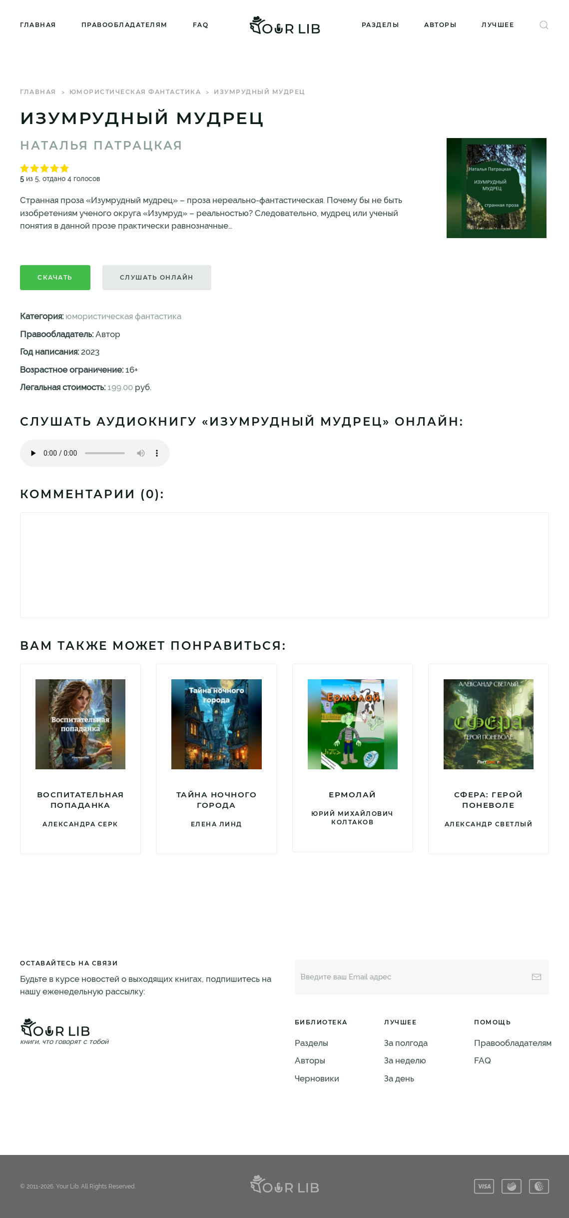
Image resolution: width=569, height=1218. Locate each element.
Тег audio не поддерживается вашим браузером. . (95, 453)
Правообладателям (124, 25)
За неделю (405, 1060)
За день (399, 1078)
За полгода (406, 1043)
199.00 (120, 387)
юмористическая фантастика (135, 92)
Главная (38, 25)
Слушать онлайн (157, 277)
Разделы (381, 25)
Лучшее (498, 25)
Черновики (317, 1078)
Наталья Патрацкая (101, 146)
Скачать (55, 277)
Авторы (440, 25)
